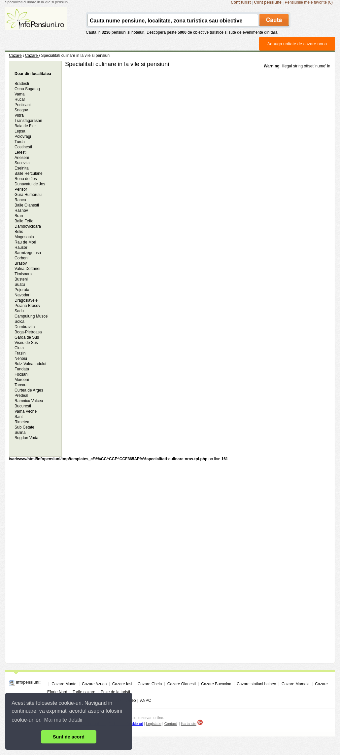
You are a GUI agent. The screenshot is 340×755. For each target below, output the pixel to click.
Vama (19, 94)
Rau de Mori (25, 242)
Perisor (21, 189)
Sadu (19, 311)
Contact (170, 724)
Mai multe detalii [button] (63, 720)
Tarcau (20, 385)
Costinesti (23, 147)
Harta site (188, 724)
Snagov (21, 110)
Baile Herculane (29, 173)
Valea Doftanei (27, 268)
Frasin (20, 353)
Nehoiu (21, 358)
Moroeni (22, 379)
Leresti (20, 152)
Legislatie (153, 724)
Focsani (21, 374)
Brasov (21, 263)
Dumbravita (25, 326)
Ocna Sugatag (27, 89)
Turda (20, 141)
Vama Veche (26, 411)
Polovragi (23, 136)
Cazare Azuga (94, 684)
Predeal (21, 395)
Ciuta (19, 348)
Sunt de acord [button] (69, 736)
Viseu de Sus (26, 342)
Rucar (20, 99)
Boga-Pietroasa (28, 332)
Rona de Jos (26, 178)
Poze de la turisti (115, 692)
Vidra (19, 115)
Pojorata (22, 289)
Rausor (21, 247)
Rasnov (21, 210)
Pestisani (23, 104)
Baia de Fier (25, 126)
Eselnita (22, 168)
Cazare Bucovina (216, 684)
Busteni (21, 279)
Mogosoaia (24, 237)
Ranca (20, 200)
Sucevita (22, 163)
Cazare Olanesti (181, 684)
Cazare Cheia (150, 684)
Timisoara (23, 274)
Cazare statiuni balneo (256, 684)
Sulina (20, 432)
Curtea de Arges (29, 390)
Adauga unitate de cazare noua (297, 43)
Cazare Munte (63, 684)
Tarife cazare (84, 692)
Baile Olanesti (27, 205)
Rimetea (22, 422)
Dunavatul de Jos (30, 184)
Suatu (20, 284)
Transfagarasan (28, 120)
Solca (19, 321)
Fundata (22, 369)
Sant (19, 416)
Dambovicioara (28, 226)
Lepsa (20, 131)
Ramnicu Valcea (29, 400)
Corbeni (21, 258)
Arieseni (22, 157)
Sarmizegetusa (28, 252)
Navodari (22, 295)
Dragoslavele (26, 300)
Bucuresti (23, 406)
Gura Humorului (29, 194)
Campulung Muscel (32, 316)
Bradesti (22, 83)
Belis (19, 231)
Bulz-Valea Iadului (30, 363)
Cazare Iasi (122, 684)
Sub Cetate (24, 427)
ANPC (145, 700)
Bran (19, 215)
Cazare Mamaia (296, 684)
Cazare (15, 55)
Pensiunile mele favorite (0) (309, 2)
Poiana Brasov (27, 305)
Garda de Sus (27, 337)
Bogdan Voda (26, 437)
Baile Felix (24, 221)
